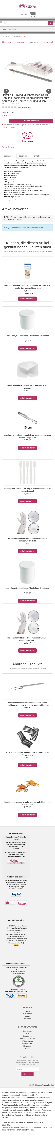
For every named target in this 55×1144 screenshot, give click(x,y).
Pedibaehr (43, 1118)
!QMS (35, 1108)
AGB (27, 1039)
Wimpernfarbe (12, 1111)
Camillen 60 (30, 1118)
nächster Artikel (48, 42)
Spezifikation (24, 161)
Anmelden (24, 14)
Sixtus (7, 1118)
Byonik (50, 1108)
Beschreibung (9, 161)
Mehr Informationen (27, 304)
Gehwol (14, 1118)
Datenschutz (21, 979)
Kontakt (27, 1017)
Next (48, 93)
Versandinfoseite (26, 1135)
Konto (27, 1022)
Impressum (27, 1037)
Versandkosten (48, 1090)
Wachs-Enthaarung (18, 1103)
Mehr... (16, 950)
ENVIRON (42, 1108)
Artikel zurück (20, 42)
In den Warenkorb (31, 126)
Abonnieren (27, 1080)
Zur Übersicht (7, 42)
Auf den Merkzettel (8, 152)
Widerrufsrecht (27, 1047)
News (27, 1054)
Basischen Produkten (29, 1113)
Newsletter (27, 1051)
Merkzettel (27, 1024)
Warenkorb (27, 1019)
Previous (6, 93)
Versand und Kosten (27, 1044)
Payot (4, 1111)
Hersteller (36, 161)
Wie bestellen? (27, 1049)
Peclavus (21, 1118)
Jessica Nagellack (29, 1111)
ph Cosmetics (18, 1115)
